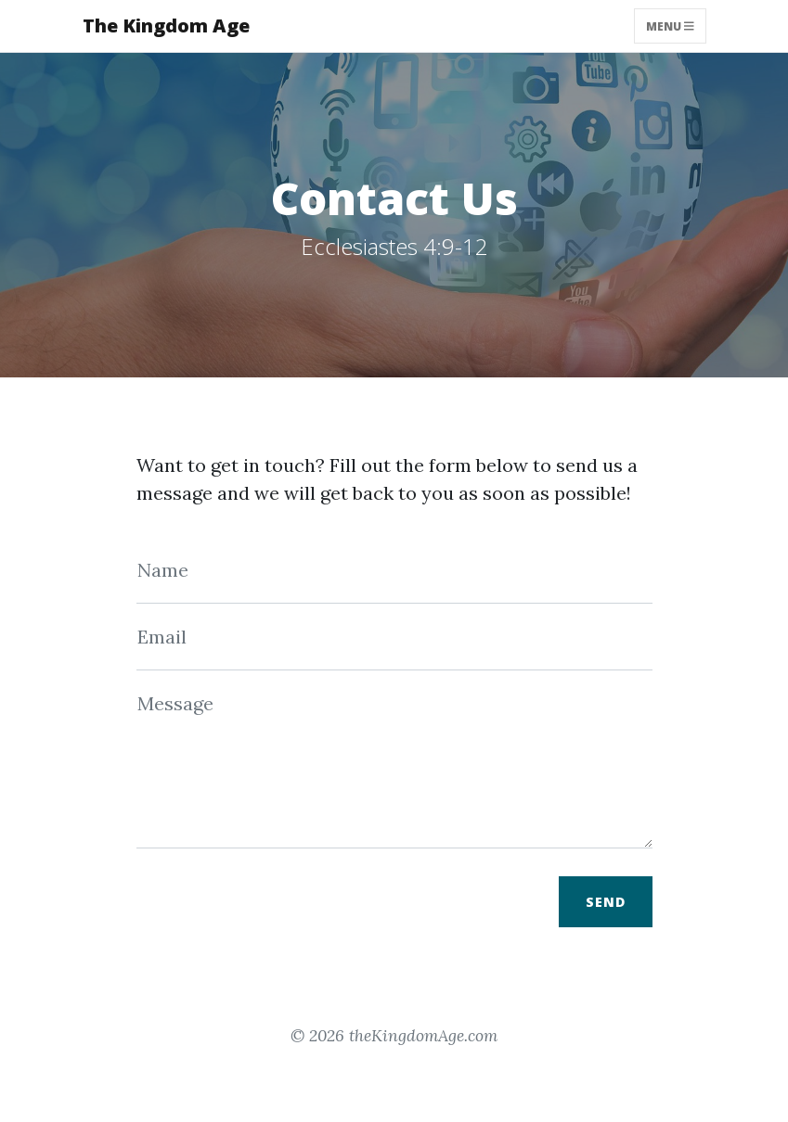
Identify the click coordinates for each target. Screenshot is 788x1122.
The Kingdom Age (166, 25)
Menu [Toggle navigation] (670, 25)
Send (606, 902)
